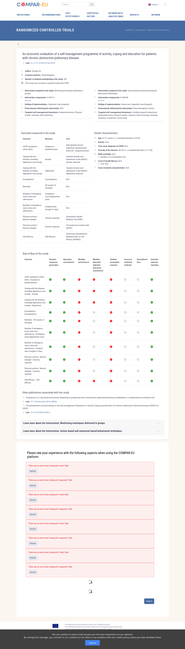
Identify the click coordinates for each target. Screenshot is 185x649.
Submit (149, 601)
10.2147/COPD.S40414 (40, 412)
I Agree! (92, 642)
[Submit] (92, 4)
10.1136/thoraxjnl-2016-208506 (43, 401)
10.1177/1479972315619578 (42, 63)
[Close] (165, 444)
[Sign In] (165, 4)
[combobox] (153, 4)
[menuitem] (27, 14)
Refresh (33, 471)
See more (28, 100)
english (152, 4)
